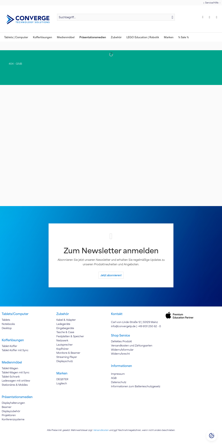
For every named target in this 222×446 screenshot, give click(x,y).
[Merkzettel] (203, 17)
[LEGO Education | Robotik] (142, 37)
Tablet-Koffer (9, 345)
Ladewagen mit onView (16, 380)
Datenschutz (118, 382)
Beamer (6, 406)
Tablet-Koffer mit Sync (15, 350)
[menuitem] (116, 19)
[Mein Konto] (210, 17)
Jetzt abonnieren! (111, 275)
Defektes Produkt (121, 341)
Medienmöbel (12, 362)
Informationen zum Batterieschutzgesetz (135, 386)
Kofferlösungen (13, 340)
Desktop (7, 328)
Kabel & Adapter (66, 319)
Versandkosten (101, 430)
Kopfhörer (62, 348)
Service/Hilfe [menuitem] (211, 2)
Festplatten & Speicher (70, 336)
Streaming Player (66, 356)
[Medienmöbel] (65, 37)
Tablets (6, 319)
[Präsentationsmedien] (92, 37)
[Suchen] (172, 17)
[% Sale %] (183, 37)
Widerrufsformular (122, 349)
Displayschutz (64, 361)
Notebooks (8, 323)
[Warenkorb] (217, 17)
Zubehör (62, 314)
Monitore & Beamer (68, 352)
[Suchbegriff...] (116, 17)
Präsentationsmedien (17, 397)
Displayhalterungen (13, 402)
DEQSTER (62, 379)
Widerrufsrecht (120, 353)
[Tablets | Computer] (16, 37)
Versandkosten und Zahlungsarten (131, 345)
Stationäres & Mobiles (15, 384)
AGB (114, 377)
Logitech (61, 383)
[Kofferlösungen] (42, 37)
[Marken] (168, 37)
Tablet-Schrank (11, 376)
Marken (61, 373)
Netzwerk (62, 340)
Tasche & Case (65, 332)
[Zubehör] (116, 37)
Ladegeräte (63, 323)
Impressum (118, 373)
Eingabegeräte (65, 328)
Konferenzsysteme (13, 419)
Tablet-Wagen (10, 368)
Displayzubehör (11, 411)
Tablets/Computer (15, 314)
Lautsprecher (64, 344)
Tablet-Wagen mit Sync (15, 372)
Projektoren (9, 415)
